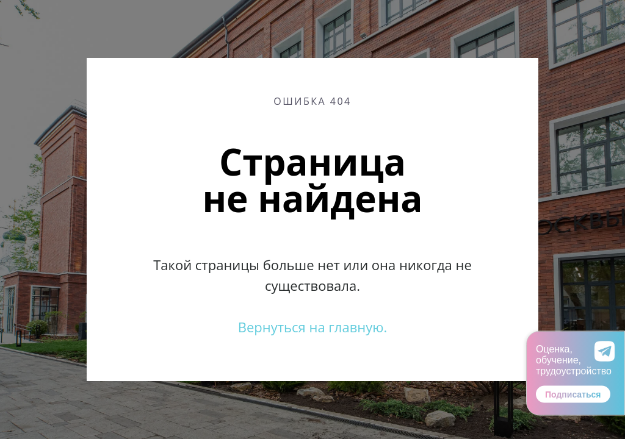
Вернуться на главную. (313, 327)
